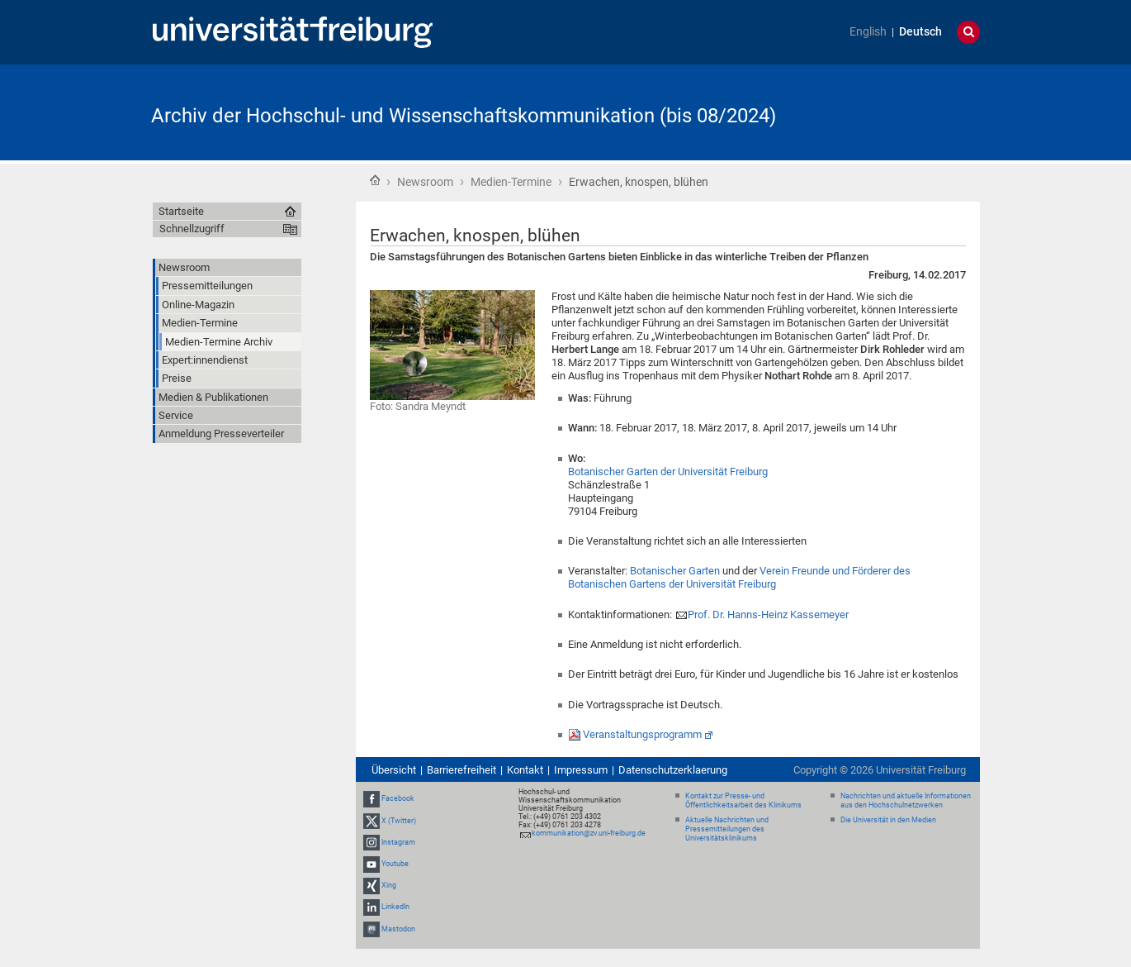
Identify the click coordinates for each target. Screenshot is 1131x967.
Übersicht (393, 770)
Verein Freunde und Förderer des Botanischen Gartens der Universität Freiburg (739, 577)
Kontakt (525, 770)
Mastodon (398, 929)
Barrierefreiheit (461, 770)
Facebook (397, 798)
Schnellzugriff (192, 228)
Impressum (581, 770)
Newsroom (425, 181)
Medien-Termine (511, 181)
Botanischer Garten (675, 570)
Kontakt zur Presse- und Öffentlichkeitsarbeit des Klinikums (743, 800)
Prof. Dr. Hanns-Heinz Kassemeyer (768, 614)
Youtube (395, 864)
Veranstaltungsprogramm (642, 734)
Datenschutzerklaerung (672, 770)
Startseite (375, 180)
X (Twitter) (398, 821)
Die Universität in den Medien (888, 820)
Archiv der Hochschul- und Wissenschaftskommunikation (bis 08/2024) (463, 115)
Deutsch (920, 32)
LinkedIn (395, 907)
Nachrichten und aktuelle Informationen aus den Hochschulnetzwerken (905, 800)
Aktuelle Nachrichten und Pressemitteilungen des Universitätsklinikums (727, 829)
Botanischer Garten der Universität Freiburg (668, 471)
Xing (388, 885)
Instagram (398, 842)
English (868, 32)
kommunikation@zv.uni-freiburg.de (589, 833)
